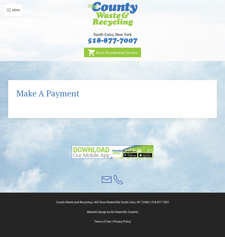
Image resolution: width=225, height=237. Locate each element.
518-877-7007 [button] (160, 202)
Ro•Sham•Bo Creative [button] (124, 212)
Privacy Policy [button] (122, 221)
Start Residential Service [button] (113, 52)
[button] (112, 14)
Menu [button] (13, 10)
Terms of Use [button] (102, 221)
